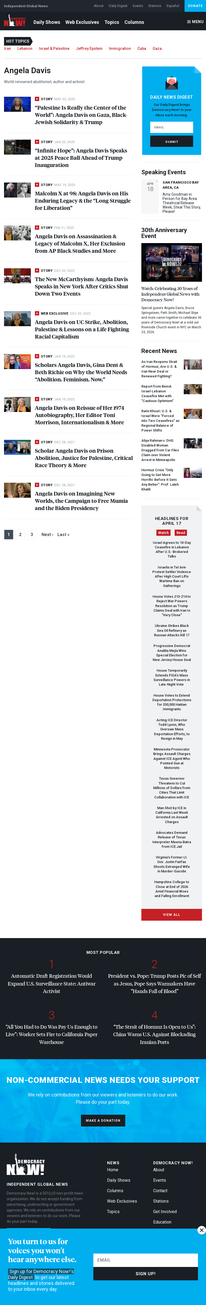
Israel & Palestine (54, 48)
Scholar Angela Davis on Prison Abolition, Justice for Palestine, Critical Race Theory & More (84, 458)
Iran (7, 48)
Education (162, 1222)
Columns (134, 22)
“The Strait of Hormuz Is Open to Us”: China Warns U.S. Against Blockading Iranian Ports (154, 1034)
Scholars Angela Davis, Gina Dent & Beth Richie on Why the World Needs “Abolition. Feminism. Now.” (81, 372)
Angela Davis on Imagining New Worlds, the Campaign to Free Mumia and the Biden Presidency (81, 500)
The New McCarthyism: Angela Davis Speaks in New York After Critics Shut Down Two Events (81, 286)
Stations (154, 6)
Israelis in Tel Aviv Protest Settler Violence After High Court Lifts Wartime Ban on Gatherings (171, 576)
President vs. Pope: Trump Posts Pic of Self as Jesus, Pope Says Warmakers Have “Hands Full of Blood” (154, 983)
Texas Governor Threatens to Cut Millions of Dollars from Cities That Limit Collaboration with (171, 787)
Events (138, 6)
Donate (195, 6)
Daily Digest (118, 6)
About (99, 6)
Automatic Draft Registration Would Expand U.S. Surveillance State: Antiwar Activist (51, 983)
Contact (160, 1190)
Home (112, 1169)
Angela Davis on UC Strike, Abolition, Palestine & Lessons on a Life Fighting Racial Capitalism (82, 329)
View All (171, 915)
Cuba (141, 48)
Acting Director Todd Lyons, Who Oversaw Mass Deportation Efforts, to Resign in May (172, 729)
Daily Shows (47, 22)
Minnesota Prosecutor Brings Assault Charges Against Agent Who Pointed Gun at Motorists (171, 758)
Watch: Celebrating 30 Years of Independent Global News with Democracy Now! (170, 293)
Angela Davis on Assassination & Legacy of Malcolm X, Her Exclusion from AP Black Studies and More (80, 243)
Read (180, 533)
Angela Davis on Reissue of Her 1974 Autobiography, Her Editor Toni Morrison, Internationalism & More (79, 415)
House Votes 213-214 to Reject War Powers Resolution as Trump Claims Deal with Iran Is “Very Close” (172, 605)
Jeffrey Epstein (89, 48)
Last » (63, 534)
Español (173, 6)
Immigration (120, 48)
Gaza (157, 48)
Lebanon (24, 48)
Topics (111, 22)
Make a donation (103, 1120)
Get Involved (165, 1211)
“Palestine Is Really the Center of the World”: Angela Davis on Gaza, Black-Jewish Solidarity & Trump (81, 114)
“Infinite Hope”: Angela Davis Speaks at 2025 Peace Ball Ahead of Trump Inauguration (81, 157)
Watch (163, 533)
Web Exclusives (82, 22)
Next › (47, 534)
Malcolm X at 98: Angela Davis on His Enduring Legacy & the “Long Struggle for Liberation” (83, 200)
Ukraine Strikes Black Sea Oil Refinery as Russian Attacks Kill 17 (171, 630)
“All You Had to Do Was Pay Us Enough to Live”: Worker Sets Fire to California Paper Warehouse (51, 1034)
